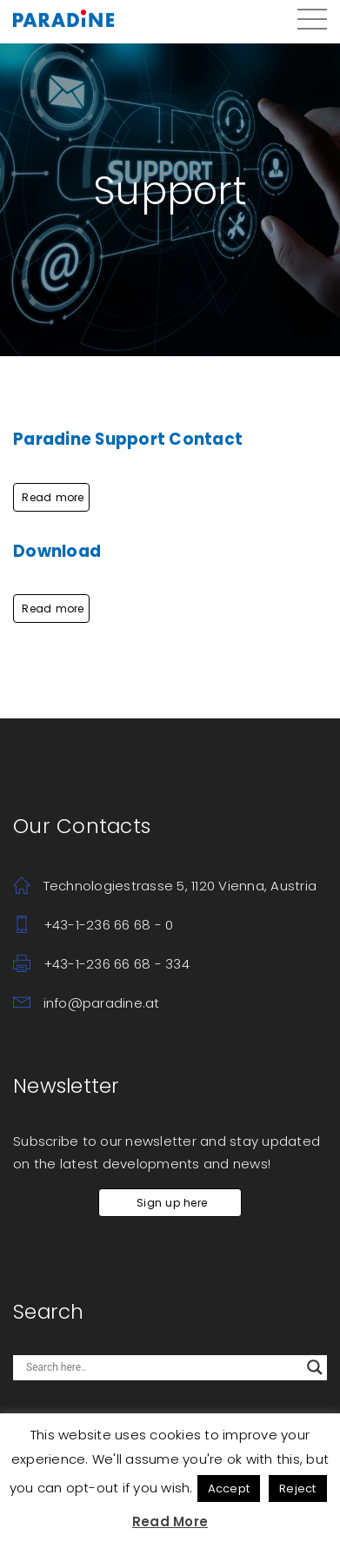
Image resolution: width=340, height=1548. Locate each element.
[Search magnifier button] (315, 1367)
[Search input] (162, 1367)
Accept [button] (229, 1488)
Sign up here (170, 1202)
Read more (51, 497)
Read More (170, 1521)
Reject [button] (298, 1488)
